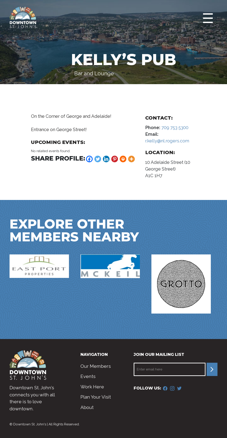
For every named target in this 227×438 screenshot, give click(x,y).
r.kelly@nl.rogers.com (167, 140)
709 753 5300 (174, 127)
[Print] (123, 159)
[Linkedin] (106, 159)
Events (88, 376)
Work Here (92, 387)
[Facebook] (89, 159)
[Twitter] (98, 159)
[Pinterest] (114, 159)
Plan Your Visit (95, 397)
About (87, 407)
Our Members (95, 366)
